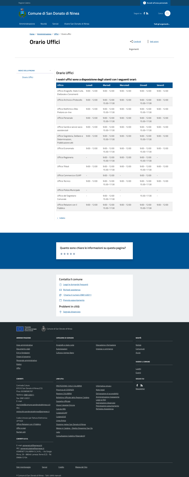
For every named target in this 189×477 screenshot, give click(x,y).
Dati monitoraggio (23, 467)
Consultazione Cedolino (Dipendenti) (70, 435)
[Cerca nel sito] (166, 13)
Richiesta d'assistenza (105, 408)
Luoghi (138, 368)
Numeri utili (21, 431)
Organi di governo (23, 356)
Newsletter (140, 388)
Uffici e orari (21, 428)
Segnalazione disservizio (105, 402)
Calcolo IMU (61, 409)
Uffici (56, 34)
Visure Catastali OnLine (65, 405)
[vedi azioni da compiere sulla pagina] (152, 41)
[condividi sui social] (135, 41)
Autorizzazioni (61, 348)
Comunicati (140, 348)
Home (32, 34)
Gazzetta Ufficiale (63, 401)
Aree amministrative (24, 345)
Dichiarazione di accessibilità (107, 393)
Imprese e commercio (104, 348)
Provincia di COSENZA (65, 389)
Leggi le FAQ (101, 399)
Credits (61, 467)
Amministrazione (27, 23)
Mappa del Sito (81, 467)
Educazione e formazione (106, 345)
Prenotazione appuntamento (107, 405)
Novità (44, 23)
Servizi (55, 23)
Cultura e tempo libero (65, 352)
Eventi (138, 372)
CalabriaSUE (61, 416)
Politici (19, 364)
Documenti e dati (23, 348)
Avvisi (138, 352)
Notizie (138, 345)
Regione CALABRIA (64, 393)
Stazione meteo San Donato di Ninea (71, 424)
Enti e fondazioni (23, 352)
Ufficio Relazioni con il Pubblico (28, 424)
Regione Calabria (24, 3)
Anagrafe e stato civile (65, 345)
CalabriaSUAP (61, 412)
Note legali (100, 389)
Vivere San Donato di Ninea (76, 23)
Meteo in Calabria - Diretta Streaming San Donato (74, 430)
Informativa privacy (103, 385)
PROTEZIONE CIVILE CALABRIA (69, 385)
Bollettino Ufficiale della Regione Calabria (72, 397)
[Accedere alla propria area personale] (155, 3)
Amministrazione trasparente (107, 396)
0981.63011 (29, 394)
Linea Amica (61, 420)
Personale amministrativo (26, 360)
